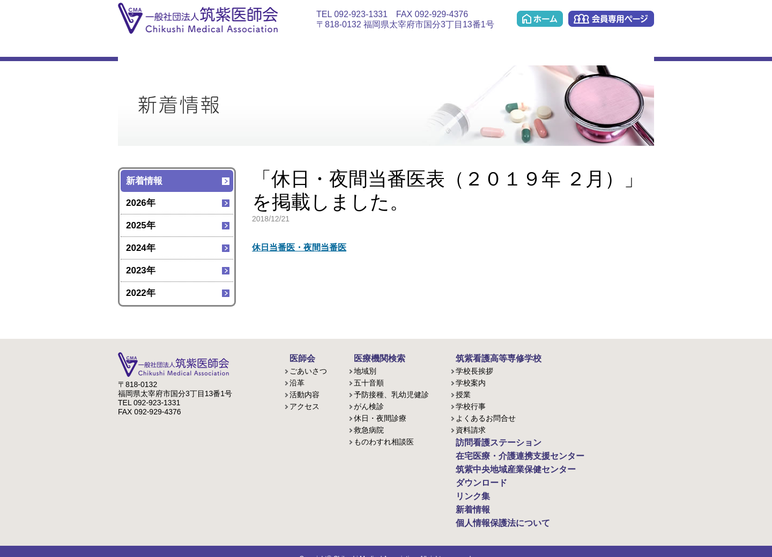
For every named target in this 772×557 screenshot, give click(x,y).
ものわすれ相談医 (384, 440)
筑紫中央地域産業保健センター (507, 48)
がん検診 (369, 404)
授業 (463, 393)
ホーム (540, 19)
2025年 (140, 225)
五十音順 (369, 381)
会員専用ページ (611, 19)
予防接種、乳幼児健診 (391, 393)
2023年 (140, 270)
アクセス (305, 404)
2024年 (140, 248)
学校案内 (471, 381)
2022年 (140, 293)
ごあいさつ (308, 369)
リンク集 (629, 48)
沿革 (297, 381)
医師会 (141, 48)
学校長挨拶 (474, 369)
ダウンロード (575, 48)
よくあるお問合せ (486, 416)
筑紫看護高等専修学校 (487, 357)
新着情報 (144, 181)
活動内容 (305, 393)
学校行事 (471, 404)
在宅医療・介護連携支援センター (377, 48)
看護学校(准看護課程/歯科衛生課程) (253, 48)
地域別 (365, 369)
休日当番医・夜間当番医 (302, 247)
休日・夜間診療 (380, 416)
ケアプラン (442, 48)
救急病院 (369, 428)
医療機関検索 (197, 48)
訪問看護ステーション (308, 48)
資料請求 (471, 428)
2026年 (140, 203)
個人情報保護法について (491, 511)
